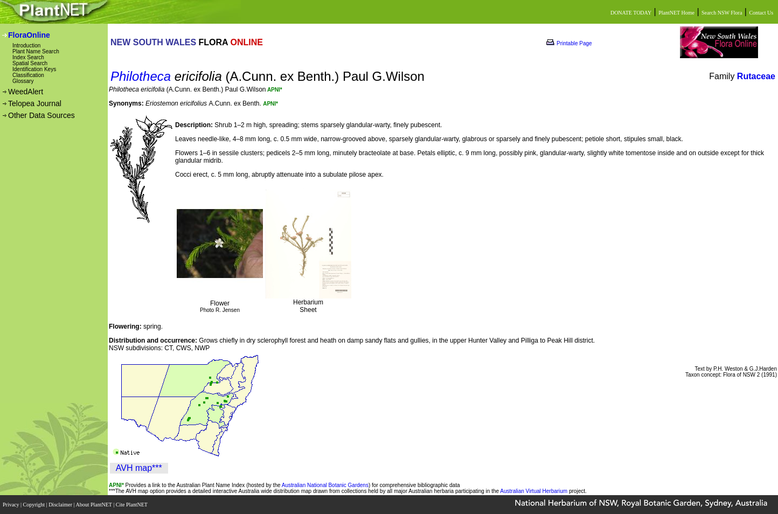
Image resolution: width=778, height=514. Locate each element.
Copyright (34, 505)
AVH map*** (139, 468)
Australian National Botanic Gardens (325, 485)
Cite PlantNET (132, 505)
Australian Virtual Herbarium (533, 491)
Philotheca (140, 76)
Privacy (11, 505)
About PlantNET (94, 505)
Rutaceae (756, 76)
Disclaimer (60, 505)
